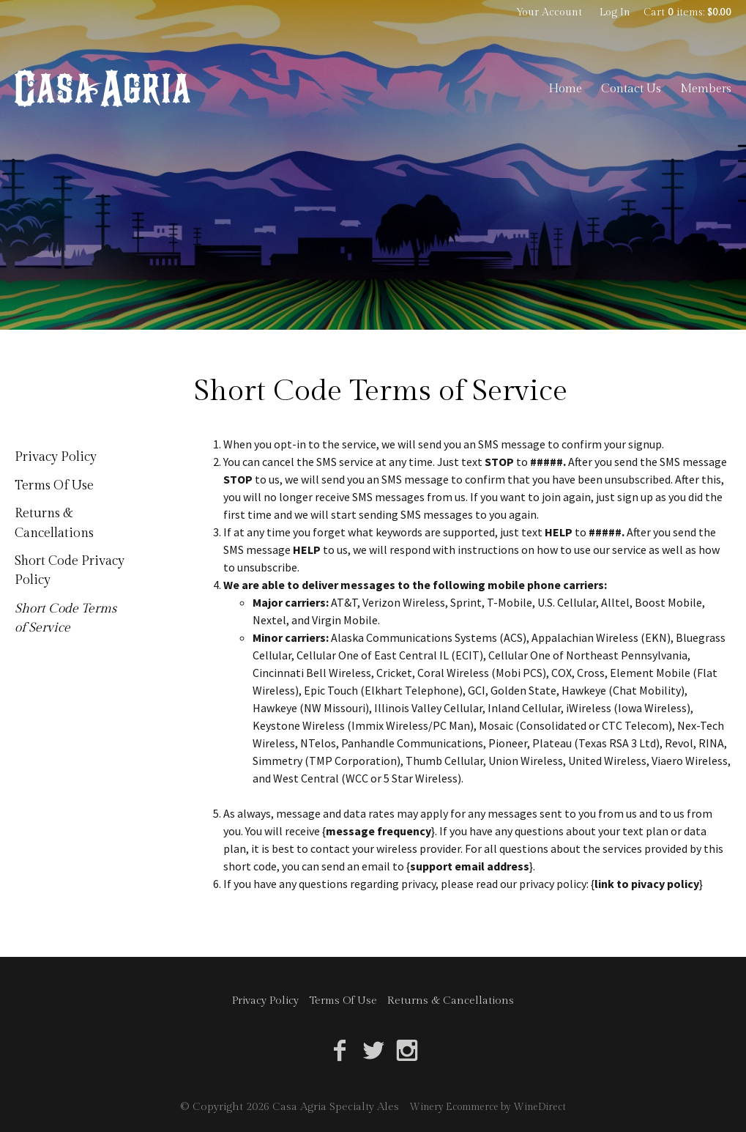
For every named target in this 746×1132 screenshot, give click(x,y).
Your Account (549, 12)
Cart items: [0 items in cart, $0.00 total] (687, 12)
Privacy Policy (56, 457)
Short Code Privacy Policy (69, 570)
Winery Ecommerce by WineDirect (487, 1107)
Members (705, 88)
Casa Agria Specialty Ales (102, 88)
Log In (615, 12)
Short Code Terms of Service (65, 618)
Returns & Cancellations (54, 523)
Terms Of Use (54, 485)
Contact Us (631, 88)
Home (565, 88)
